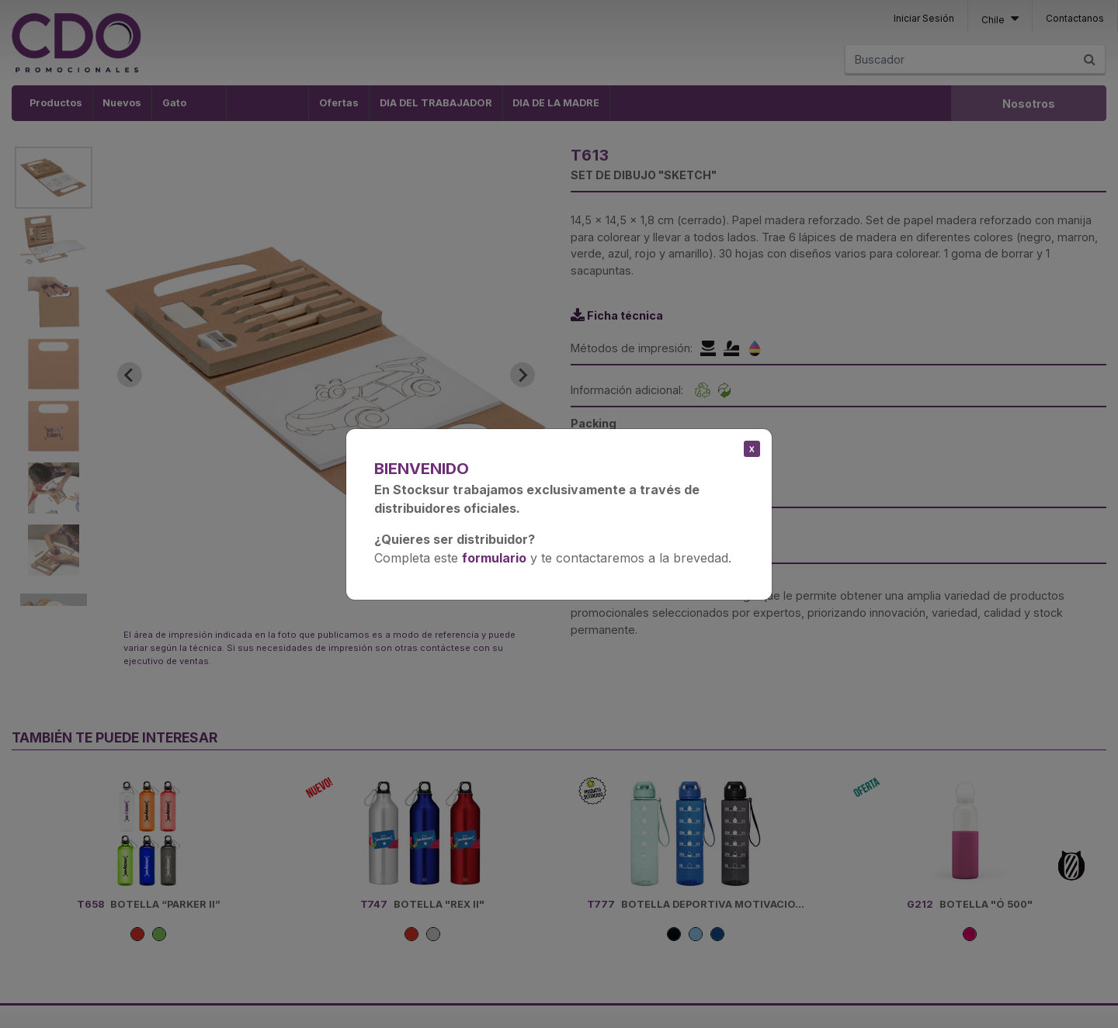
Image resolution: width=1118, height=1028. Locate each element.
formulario (494, 558)
